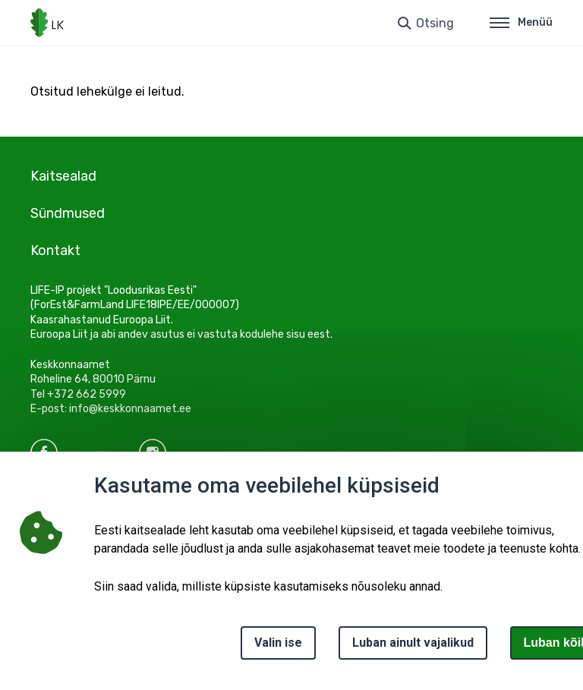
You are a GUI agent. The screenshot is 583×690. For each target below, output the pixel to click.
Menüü (521, 22)
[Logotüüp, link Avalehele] (47, 22)
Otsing (435, 23)
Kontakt (55, 250)
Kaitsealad (63, 176)
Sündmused (67, 213)
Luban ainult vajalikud (413, 642)
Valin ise (278, 642)
